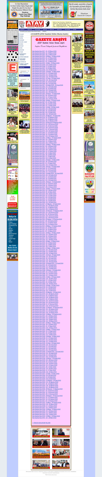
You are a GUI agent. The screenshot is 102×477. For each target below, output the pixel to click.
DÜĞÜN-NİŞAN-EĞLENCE (23, 54)
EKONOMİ (22, 40)
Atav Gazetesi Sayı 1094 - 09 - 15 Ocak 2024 (44, 260)
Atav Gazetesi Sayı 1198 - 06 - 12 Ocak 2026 (44, 83)
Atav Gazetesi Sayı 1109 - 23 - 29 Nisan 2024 (44, 234)
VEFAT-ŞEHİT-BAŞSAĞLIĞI (23, 59)
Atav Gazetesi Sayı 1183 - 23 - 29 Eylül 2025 (44, 109)
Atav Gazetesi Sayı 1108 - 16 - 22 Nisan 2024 (44, 236)
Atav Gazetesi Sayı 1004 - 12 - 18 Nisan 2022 (44, 413)
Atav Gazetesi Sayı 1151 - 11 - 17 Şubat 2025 (44, 163)
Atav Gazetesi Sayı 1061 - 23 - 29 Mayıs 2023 (44, 316)
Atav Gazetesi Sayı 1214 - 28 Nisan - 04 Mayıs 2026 (46, 56)
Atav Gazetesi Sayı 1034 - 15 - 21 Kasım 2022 (44, 362)
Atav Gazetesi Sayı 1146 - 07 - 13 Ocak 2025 (44, 172)
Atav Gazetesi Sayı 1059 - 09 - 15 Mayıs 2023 (44, 319)
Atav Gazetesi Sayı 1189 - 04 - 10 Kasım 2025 (44, 99)
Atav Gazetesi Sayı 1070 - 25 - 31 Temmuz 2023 (45, 301)
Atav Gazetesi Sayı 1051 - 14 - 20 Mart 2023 (44, 333)
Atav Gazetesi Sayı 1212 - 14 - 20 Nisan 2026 (44, 60)
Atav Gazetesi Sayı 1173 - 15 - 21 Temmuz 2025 (44, 126)
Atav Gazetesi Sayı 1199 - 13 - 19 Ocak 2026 (44, 82)
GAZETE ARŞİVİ (51, 39)
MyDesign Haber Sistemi (52, 474)
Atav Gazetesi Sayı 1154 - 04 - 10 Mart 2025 (44, 158)
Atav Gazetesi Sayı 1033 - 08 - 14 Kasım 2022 (44, 363)
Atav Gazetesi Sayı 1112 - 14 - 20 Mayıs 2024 (44, 229)
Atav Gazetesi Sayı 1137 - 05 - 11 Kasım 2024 (44, 187)
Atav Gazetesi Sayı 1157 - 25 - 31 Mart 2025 (44, 153)
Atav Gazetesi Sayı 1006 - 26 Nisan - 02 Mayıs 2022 (46, 409)
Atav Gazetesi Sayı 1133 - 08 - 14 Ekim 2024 (44, 194)
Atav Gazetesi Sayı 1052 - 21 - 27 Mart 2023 (44, 331)
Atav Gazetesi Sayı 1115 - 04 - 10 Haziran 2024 (44, 224)
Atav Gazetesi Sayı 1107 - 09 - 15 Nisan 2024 (44, 238)
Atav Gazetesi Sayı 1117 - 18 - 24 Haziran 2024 (44, 221)
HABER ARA (29, 29)
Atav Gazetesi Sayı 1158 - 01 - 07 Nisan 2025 (44, 151)
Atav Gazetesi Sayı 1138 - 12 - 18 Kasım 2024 (44, 185)
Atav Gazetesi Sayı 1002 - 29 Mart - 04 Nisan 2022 (46, 416)
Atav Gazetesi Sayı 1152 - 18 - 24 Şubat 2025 (44, 161)
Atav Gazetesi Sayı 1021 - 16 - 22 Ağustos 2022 (45, 384)
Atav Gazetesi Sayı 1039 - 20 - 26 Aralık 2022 (44, 353)
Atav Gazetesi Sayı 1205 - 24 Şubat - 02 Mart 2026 (46, 71)
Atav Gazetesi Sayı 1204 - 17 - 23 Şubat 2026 (44, 73)
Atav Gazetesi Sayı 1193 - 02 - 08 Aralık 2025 (44, 92)
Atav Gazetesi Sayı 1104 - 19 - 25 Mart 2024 (44, 243)
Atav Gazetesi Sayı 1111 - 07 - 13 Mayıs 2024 (44, 231)
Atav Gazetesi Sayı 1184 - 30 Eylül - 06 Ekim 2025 (45, 107)
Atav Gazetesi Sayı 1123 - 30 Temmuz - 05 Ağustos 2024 (47, 211)
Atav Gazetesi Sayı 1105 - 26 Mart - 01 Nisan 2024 (45, 241)
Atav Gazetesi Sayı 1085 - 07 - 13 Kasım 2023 (44, 275)
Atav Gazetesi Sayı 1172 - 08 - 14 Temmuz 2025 (45, 127)
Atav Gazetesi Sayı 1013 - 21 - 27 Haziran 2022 (44, 397)
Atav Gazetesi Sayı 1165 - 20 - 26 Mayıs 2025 (44, 139)
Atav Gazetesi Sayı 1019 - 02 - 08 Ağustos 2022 (45, 387)
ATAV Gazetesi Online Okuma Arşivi (51, 43)
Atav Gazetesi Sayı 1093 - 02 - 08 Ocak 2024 (44, 262)
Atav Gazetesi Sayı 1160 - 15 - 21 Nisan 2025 (44, 148)
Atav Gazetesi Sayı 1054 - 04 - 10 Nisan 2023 (44, 328)
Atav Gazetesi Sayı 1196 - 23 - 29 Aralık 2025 (44, 87)
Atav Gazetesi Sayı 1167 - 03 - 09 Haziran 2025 (45, 136)
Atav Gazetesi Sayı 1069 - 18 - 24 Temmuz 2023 (45, 302)
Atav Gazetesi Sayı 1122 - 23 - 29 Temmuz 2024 (45, 212)
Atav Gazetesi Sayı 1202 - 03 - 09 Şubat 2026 (44, 77)
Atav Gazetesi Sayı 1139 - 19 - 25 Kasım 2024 (44, 183)
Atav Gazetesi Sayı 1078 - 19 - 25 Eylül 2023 (44, 287)
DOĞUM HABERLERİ (24, 56)
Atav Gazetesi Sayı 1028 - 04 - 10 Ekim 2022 (44, 372)
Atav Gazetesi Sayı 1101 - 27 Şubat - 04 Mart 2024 (45, 248)
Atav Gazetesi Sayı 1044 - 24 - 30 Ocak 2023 (44, 345)
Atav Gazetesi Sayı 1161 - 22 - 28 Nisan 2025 (44, 146)
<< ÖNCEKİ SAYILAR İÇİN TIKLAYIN (41, 423)
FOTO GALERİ (37, 29)
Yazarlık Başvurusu (56, 472)
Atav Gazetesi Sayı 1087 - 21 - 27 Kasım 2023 (44, 272)
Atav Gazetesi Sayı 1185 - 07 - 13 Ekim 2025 (44, 105)
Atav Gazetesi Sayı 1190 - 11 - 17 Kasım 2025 (44, 97)
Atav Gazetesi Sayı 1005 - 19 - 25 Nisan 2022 (44, 411)
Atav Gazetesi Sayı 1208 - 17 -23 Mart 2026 (44, 66)
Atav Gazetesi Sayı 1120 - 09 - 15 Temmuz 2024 (45, 216)
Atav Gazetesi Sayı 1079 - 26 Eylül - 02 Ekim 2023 (45, 285)
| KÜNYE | (44, 31)
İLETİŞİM (74, 29)
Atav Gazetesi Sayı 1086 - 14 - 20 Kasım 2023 (44, 273)
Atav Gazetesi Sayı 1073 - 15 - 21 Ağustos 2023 (45, 295)
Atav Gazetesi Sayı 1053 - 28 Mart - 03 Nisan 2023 (46, 329)
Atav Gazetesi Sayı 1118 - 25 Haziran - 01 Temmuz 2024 (47, 219)
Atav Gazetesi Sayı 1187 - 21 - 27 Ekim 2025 (44, 102)
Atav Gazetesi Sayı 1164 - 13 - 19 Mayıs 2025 (44, 141)
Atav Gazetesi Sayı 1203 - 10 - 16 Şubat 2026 (44, 75)
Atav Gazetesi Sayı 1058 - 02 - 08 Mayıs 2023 (44, 321)
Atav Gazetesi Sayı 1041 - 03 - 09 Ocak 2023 (44, 350)
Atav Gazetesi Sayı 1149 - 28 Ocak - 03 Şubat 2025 (46, 166)
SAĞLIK (21, 44)
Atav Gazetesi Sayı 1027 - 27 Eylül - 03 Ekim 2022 (45, 374)
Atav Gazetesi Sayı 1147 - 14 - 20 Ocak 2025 (44, 170)
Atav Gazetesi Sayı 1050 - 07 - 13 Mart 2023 (44, 334)
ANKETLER (52, 29)
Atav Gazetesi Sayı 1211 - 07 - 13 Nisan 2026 (44, 61)
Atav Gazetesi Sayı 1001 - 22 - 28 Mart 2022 (44, 418)
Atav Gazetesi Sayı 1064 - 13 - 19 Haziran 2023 (45, 311)
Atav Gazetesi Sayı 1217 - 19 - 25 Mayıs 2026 (44, 51)
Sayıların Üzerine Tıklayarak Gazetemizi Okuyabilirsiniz (51, 46)
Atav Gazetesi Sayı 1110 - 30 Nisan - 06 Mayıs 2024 (46, 233)
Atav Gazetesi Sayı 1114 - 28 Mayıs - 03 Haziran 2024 (46, 226)
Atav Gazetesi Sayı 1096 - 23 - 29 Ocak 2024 (44, 256)
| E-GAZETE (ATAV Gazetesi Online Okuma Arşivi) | (30, 31)
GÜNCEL (22, 36)
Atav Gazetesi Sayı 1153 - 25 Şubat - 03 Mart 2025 (45, 160)
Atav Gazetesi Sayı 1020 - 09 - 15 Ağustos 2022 (45, 385)
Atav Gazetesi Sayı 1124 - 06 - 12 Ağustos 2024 (45, 209)
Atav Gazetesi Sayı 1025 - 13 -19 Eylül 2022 (44, 377)
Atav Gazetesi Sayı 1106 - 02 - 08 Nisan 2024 (44, 239)
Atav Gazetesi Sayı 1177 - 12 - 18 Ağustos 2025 (44, 119)
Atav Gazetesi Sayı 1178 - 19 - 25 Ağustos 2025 (44, 117)
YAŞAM (21, 51)
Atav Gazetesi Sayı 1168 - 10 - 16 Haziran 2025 (44, 134)
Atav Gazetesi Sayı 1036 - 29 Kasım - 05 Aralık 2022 (46, 358)
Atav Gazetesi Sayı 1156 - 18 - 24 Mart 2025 (44, 155)
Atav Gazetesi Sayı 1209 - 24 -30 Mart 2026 (44, 65)
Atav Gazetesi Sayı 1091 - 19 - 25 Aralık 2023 (44, 265)
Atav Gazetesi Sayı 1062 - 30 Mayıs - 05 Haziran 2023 (46, 314)
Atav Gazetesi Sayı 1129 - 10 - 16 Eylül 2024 (44, 200)
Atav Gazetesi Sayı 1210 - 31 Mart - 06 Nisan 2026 (45, 63)
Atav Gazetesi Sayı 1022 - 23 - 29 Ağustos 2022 (45, 382)
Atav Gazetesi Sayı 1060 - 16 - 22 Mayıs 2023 (44, 318)
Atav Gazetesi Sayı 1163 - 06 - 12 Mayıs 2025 (44, 143)
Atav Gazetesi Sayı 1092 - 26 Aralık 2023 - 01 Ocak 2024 (47, 263)
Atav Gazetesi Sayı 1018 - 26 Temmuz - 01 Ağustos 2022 (47, 389)
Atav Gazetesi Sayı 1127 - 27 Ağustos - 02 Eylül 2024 (46, 204)
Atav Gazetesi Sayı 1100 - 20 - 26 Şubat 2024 (44, 250)
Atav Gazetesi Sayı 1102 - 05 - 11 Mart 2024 (44, 246)
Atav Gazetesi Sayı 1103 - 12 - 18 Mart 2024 (44, 245)
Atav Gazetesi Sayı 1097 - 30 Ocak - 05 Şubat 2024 (46, 255)
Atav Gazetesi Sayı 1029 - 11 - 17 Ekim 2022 (44, 370)
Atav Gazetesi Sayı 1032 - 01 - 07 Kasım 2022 (44, 365)
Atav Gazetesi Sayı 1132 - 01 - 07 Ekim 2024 (44, 195)
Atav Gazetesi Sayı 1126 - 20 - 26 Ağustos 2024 (45, 205)
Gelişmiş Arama (25, 72)
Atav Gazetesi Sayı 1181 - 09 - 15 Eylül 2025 (44, 112)
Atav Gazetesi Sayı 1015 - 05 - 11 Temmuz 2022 (45, 394)
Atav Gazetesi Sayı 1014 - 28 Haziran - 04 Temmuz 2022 (47, 396)
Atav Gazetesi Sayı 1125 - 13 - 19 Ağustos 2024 (44, 207)
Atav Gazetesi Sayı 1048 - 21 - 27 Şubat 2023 (44, 338)
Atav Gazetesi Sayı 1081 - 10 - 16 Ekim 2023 (44, 282)
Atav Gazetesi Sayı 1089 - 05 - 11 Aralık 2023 (44, 268)
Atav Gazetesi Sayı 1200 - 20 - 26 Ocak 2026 (44, 80)
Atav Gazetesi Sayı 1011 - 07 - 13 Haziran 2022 (44, 401)
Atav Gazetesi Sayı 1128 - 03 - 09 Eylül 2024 (44, 202)
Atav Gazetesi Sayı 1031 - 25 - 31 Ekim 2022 (44, 367)
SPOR (21, 48)
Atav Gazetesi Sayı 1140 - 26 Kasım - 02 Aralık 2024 (46, 182)
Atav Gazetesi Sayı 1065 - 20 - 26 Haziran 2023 (45, 309)
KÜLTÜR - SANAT (23, 42)
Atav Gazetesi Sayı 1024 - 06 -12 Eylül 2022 (44, 379)
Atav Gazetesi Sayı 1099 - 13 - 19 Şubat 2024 (44, 251)
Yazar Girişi (50, 472)
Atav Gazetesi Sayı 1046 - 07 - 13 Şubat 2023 (44, 341)
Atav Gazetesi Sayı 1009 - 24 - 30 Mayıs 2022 (44, 404)
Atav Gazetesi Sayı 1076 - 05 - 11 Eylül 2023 (44, 290)
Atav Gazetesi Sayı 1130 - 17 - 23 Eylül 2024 (44, 199)
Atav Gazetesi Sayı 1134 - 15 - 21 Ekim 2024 (44, 192)
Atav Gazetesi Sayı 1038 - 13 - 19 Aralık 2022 (44, 355)
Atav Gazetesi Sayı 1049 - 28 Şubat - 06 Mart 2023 (46, 336)
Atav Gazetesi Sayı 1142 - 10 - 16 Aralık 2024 (44, 178)
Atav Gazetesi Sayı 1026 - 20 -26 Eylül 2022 (44, 375)
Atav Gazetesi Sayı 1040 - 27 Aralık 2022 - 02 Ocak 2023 (47, 351)
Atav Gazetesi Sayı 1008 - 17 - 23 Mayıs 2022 (44, 406)
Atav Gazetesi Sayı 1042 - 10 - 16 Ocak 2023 (44, 348)
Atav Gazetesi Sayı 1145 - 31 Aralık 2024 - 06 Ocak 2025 (47, 173)
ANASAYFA (22, 29)
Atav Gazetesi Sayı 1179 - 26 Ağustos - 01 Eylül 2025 (46, 116)
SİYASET (21, 46)
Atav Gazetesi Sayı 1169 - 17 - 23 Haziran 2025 (44, 133)
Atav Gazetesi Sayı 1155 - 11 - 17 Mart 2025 (43, 156)
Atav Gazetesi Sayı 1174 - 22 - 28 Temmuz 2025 (45, 124)
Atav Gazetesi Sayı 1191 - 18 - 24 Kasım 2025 (44, 95)
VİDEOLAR (45, 29)
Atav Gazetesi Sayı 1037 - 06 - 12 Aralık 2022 (44, 357)
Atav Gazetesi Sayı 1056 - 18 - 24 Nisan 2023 (44, 324)
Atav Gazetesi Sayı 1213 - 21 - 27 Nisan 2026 (44, 58)
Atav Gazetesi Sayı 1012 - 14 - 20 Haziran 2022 (45, 399)
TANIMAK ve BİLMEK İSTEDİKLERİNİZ (24, 64)
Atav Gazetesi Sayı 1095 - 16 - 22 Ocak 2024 (44, 258)
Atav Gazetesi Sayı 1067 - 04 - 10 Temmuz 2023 (45, 306)
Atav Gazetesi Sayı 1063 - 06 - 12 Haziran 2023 (45, 312)
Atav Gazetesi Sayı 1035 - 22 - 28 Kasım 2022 (44, 360)
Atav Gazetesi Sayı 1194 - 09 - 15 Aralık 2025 (44, 90)
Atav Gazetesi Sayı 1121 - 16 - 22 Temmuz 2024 (45, 214)
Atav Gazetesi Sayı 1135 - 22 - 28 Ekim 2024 (44, 190)
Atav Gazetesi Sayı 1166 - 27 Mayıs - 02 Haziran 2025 (46, 138)
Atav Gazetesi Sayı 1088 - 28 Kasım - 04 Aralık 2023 (46, 270)
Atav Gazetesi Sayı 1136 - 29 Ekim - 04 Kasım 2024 (46, 189)
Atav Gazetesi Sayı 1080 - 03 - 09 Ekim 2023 (44, 284)
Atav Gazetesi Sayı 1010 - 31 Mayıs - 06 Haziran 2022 (46, 402)
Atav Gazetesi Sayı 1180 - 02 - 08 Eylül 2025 (44, 114)
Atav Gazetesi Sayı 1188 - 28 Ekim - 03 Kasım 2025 (46, 100)
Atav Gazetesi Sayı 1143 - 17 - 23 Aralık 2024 (44, 177)
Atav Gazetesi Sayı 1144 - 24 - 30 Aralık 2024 (44, 175)
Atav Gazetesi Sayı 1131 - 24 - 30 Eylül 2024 (44, 197)
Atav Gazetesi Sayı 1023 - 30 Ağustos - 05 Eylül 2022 (46, 380)
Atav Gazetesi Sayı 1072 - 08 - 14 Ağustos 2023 (45, 297)
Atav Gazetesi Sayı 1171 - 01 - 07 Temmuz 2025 (45, 129)
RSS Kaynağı (45, 472)
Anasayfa (22, 34)
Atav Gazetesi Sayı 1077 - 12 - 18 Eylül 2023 (44, 289)
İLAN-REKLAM (23, 61)
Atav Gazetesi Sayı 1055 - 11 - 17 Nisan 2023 (44, 326)
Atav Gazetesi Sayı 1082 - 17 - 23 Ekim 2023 (44, 280)
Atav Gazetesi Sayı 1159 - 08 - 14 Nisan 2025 (44, 149)
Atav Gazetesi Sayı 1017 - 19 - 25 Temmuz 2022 (45, 391)
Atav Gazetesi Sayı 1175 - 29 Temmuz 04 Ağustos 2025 (47, 122)
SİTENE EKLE (59, 29)
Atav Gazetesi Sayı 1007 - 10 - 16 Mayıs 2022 (44, 407)
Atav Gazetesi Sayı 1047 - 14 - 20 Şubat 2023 (44, 340)
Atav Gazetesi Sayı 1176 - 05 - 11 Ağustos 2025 (44, 121)
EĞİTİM (21, 38)
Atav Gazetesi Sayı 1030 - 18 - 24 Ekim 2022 (44, 368)
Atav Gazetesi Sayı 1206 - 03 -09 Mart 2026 (44, 70)
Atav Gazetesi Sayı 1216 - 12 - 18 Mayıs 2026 (44, 53)
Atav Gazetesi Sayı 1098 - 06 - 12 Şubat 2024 (44, 253)
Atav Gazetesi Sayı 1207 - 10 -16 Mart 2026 (44, 68)
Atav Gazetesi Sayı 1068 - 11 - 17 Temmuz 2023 (45, 304)
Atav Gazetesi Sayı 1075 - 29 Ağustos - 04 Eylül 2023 (46, 292)
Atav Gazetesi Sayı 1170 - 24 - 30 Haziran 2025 (45, 131)
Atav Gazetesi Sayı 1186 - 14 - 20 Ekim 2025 (44, 104)
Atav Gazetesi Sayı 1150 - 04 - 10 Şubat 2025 (44, 165)
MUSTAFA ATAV (23, 88)
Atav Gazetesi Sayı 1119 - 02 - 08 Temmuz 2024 (45, 217)
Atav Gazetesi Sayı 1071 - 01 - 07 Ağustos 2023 (45, 299)
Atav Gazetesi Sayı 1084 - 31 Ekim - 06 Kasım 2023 (46, 277)
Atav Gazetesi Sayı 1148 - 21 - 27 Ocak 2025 (44, 168)
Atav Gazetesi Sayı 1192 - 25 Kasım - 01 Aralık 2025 (46, 93)
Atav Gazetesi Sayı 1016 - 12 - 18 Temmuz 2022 (45, 392)
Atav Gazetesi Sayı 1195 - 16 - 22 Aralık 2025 (44, 88)
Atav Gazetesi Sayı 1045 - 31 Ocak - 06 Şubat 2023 (46, 343)
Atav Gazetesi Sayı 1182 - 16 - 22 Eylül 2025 (44, 110)
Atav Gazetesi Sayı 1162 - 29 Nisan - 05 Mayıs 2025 (46, 144)
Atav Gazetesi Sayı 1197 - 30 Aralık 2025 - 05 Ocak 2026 (47, 85)
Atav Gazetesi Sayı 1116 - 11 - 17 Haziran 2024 (44, 222)
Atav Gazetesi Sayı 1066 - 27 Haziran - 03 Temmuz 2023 (47, 307)
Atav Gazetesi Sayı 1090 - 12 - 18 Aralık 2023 (44, 267)
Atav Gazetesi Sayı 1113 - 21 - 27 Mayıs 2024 (44, 228)
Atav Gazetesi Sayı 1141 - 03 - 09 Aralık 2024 (44, 180)
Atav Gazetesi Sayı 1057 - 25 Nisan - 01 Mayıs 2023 (46, 323)
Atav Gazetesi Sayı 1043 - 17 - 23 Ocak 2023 (44, 346)
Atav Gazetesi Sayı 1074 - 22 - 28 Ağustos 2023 (45, 294)
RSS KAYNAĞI (67, 29)
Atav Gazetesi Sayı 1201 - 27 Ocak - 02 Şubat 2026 (46, 78)
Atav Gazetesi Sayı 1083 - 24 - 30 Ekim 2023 (44, 278)
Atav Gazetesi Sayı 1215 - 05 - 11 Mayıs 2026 (44, 54)
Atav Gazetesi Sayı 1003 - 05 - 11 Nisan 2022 (44, 414)
